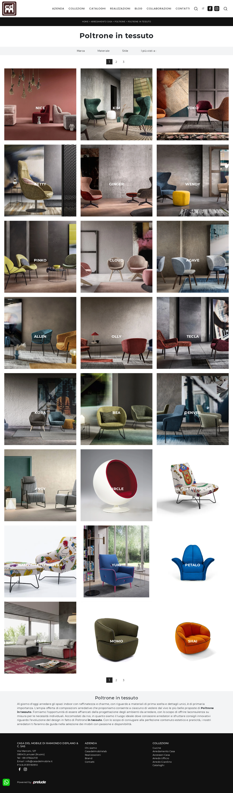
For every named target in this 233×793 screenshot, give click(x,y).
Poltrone (120, 22)
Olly (117, 336)
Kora (40, 413)
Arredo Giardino (162, 761)
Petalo (192, 565)
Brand (88, 758)
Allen (40, 336)
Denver (193, 413)
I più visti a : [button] (148, 50)
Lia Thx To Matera (192, 489)
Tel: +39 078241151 (27, 757)
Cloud (116, 260)
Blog (138, 8)
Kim (116, 108)
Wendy (192, 184)
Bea (116, 413)
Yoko (192, 108)
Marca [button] (81, 50)
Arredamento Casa (101, 22)
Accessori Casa (161, 754)
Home (85, 22)
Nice (40, 108)
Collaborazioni (159, 8)
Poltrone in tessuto (139, 22)
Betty (40, 184)
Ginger (116, 184)
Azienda (58, 8)
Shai (193, 641)
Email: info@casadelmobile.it (35, 761)
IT (203, 8)
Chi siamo (91, 747)
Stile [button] (125, 50)
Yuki (116, 565)
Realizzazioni (120, 8)
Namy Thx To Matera (40, 565)
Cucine (157, 747)
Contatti (183, 8)
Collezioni (76, 8)
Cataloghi (97, 8)
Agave (192, 260)
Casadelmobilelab (96, 751)
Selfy (40, 641)
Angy (40, 489)
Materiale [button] (103, 50)
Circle (116, 489)
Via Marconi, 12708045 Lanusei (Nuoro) (31, 752)
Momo (116, 641)
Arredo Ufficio (161, 758)
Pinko (40, 260)
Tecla (193, 336)
